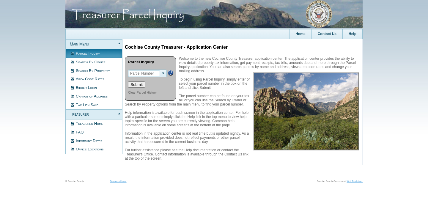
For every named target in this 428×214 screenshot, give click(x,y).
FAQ (77, 131)
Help (352, 34)
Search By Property (90, 70)
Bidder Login (83, 87)
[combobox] (144, 73)
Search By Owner (88, 61)
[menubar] (214, 34)
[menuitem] (352, 34)
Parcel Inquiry (85, 53)
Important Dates (86, 140)
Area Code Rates (87, 78)
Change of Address (89, 95)
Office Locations (86, 148)
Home (300, 34)
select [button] (163, 73)
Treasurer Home (86, 123)
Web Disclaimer (355, 181)
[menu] (93, 97)
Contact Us (327, 34)
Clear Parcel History (142, 92)
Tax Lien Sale (84, 104)
